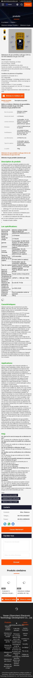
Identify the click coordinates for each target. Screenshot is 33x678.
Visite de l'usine (25, 634)
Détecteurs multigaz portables (9, 25)
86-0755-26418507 (26, 1)
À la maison (4, 22)
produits (12, 22)
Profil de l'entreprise (25, 629)
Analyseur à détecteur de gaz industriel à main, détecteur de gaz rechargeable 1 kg (7, 592)
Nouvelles (25, 644)
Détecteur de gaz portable (10, 495)
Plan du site (25, 651)
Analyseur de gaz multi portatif (11, 498)
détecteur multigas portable (10, 502)
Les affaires (25, 647)
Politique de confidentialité (25, 655)
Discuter (28, 4)
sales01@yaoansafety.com (9, 1)
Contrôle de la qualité (25, 639)
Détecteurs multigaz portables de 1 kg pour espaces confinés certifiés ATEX (24, 592)
